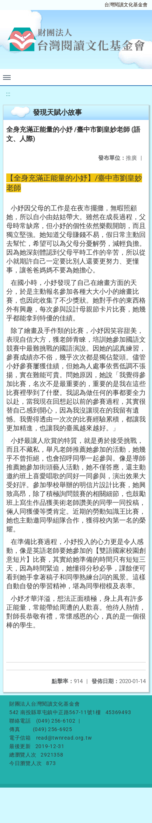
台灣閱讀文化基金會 (126, 4)
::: (8, 93)
